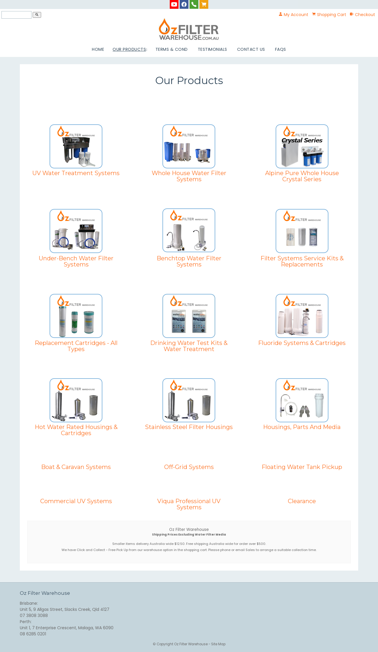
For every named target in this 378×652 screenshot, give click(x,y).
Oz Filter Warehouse (191, 644)
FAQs (280, 49)
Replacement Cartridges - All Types (76, 346)
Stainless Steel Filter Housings (189, 426)
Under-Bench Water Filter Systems (76, 261)
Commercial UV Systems (76, 501)
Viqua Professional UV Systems (188, 504)
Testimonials (212, 49)
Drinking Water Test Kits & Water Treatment (189, 346)
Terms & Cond (171, 49)
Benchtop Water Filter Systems (189, 261)
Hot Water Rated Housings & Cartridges (76, 430)
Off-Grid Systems (189, 466)
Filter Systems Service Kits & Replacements (302, 261)
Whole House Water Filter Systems (189, 176)
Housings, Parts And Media (302, 426)
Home (98, 49)
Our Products (129, 49)
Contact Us (251, 49)
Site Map (218, 644)
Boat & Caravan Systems (76, 466)
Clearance (302, 501)
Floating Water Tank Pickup (302, 466)
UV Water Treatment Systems (76, 173)
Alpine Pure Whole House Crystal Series (302, 176)
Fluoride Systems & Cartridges (302, 342)
